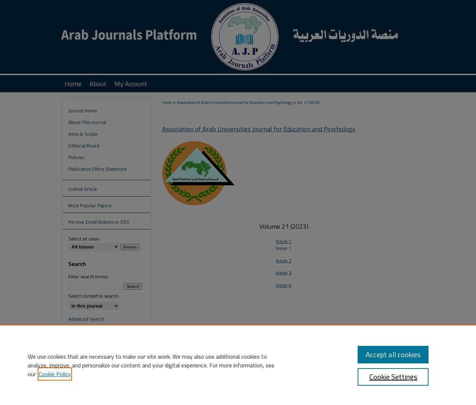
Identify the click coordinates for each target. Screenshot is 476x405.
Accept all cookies (393, 354)
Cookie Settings (393, 376)
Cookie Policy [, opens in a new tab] (55, 374)
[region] (238, 365)
